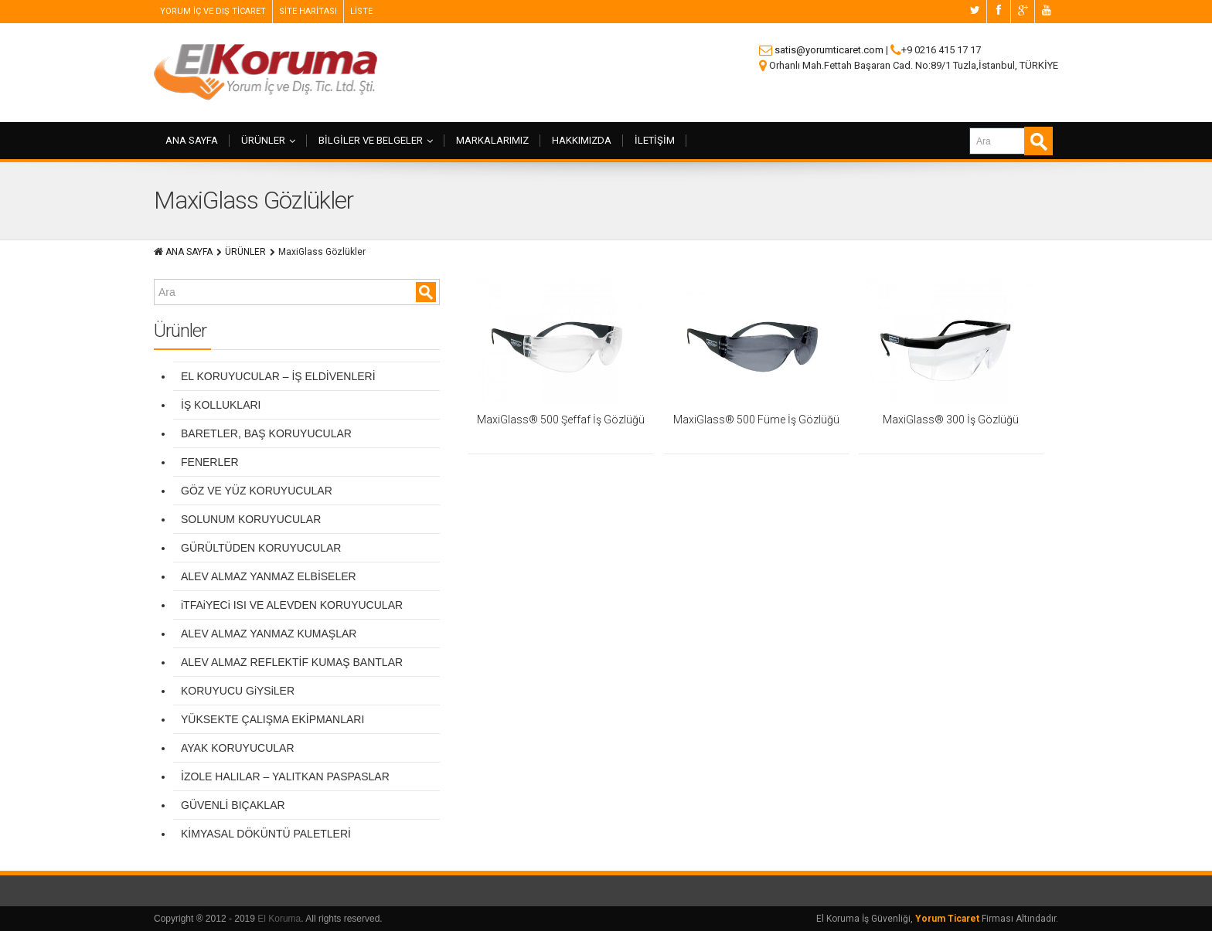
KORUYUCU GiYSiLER (237, 691)
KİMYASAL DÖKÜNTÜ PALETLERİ (266, 833)
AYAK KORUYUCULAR (237, 748)
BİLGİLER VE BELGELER (375, 140)
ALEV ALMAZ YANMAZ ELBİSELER (268, 576)
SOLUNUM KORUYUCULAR (251, 519)
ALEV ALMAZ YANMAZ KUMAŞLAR (268, 633)
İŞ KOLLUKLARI (221, 405)
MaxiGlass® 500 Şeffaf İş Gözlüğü (561, 419)
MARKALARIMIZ (492, 140)
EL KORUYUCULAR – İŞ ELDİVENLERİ (278, 376)
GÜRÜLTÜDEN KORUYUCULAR (261, 548)
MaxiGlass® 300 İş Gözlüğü (951, 419)
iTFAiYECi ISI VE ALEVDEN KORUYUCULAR (292, 605)
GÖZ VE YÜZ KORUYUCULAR (256, 490)
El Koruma (279, 918)
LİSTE (361, 11)
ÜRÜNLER (268, 140)
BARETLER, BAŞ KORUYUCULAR (266, 433)
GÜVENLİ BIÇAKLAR (233, 805)
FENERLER (210, 462)
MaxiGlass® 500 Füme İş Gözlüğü (756, 419)
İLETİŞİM (655, 140)
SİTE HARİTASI (308, 11)
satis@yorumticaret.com (829, 50)
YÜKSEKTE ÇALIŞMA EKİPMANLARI (272, 719)
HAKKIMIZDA (581, 140)
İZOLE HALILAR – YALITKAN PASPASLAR (285, 776)
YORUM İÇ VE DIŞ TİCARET (213, 11)
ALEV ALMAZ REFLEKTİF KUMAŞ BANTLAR (292, 662)
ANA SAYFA (191, 140)
